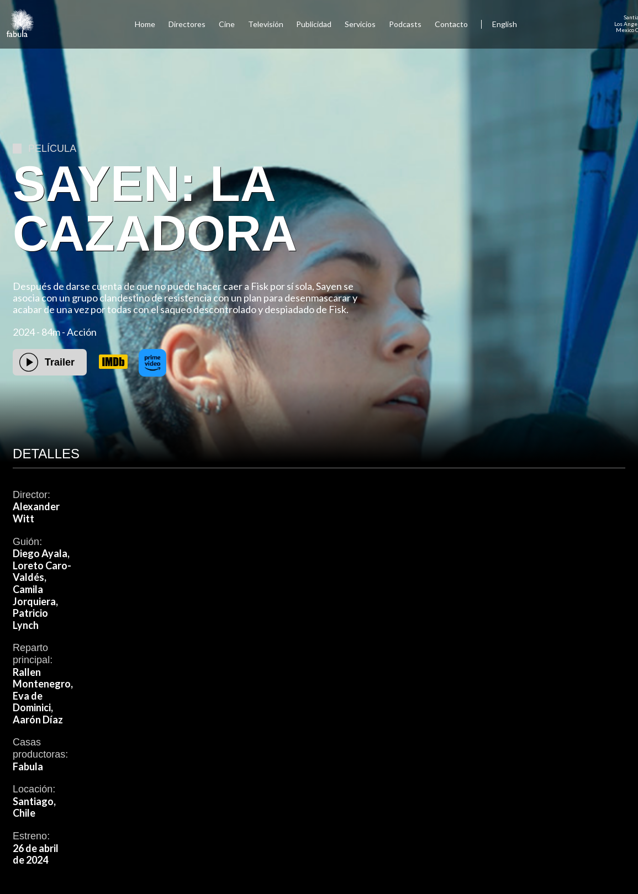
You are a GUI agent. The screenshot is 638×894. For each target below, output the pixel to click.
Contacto (451, 24)
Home (145, 24)
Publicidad (313, 24)
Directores (186, 24)
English (504, 24)
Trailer (60, 362)
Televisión (265, 24)
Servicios (360, 24)
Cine (227, 24)
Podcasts (405, 24)
